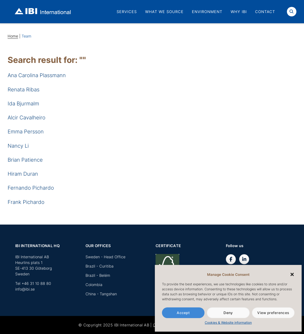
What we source (164, 11)
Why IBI (239, 11)
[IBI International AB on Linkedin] (244, 259)
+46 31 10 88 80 (36, 283)
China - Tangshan (101, 294)
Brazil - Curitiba (100, 266)
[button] (292, 274)
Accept (183, 312)
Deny (228, 312)
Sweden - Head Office (105, 256)
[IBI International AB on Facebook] (231, 259)
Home (13, 36)
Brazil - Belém (98, 275)
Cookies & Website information (228, 322)
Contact (265, 11)
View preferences (273, 312)
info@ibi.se (25, 289)
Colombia (94, 284)
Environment (207, 11)
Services (127, 11)
